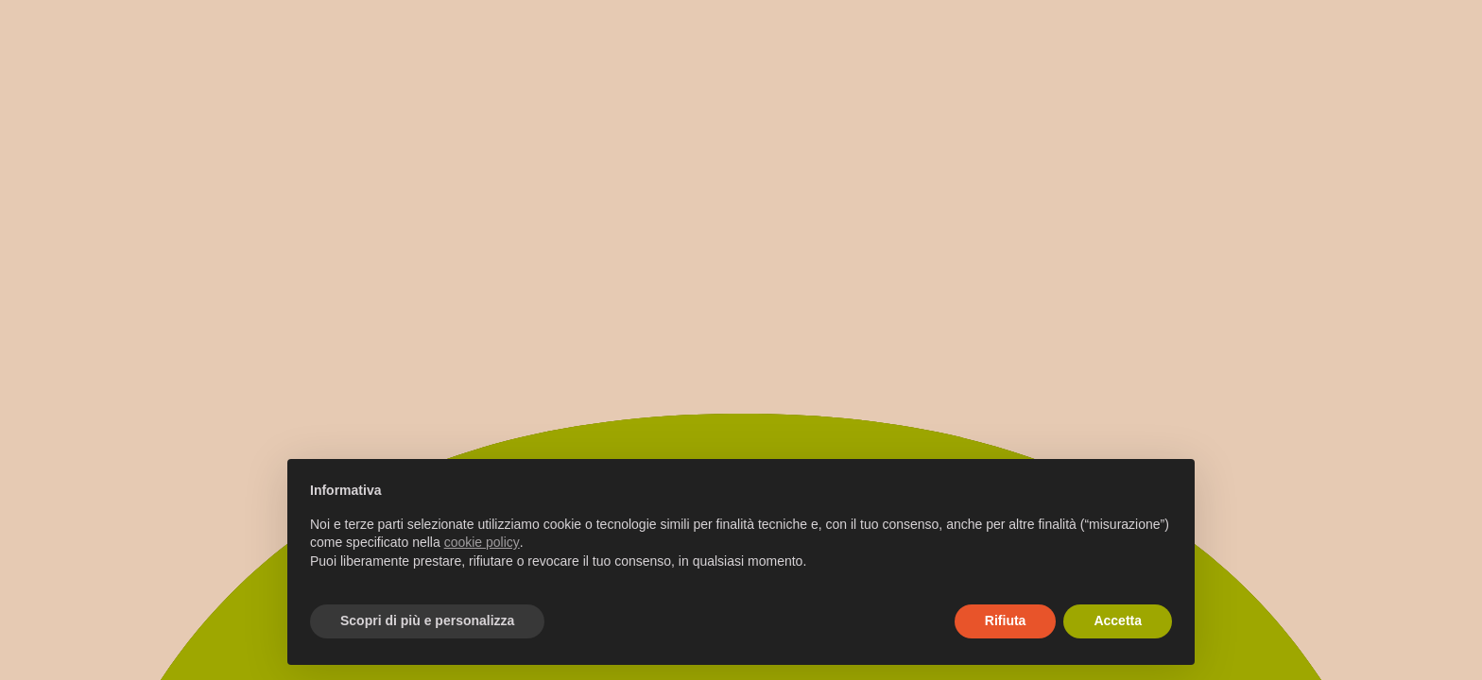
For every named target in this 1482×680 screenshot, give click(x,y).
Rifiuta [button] (1005, 620)
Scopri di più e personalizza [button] (427, 620)
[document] (741, 541)
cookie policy (482, 542)
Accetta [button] (1118, 620)
